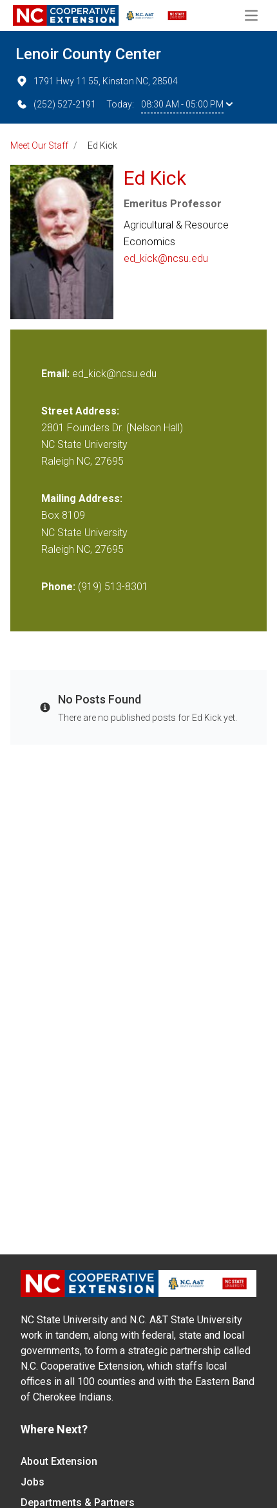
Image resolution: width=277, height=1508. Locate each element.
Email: (56, 374)
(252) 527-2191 (55, 104)
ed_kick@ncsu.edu (166, 258)
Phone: (58, 587)
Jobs (32, 1482)
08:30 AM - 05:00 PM (187, 104)
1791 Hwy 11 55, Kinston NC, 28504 (96, 81)
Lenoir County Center (88, 54)
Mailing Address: (81, 498)
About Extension (59, 1461)
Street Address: (80, 411)
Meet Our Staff (39, 145)
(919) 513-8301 (113, 587)
